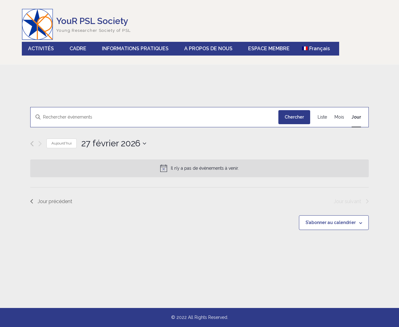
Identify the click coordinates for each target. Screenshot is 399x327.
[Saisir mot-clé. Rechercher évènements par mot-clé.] (154, 117)
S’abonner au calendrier (330, 222)
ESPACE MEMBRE (269, 48)
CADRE (78, 48)
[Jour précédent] (32, 144)
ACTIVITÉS (41, 48)
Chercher (294, 117)
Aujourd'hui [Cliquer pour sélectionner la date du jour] (61, 143)
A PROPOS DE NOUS (208, 48)
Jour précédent (51, 201)
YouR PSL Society (92, 21)
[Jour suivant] (40, 144)
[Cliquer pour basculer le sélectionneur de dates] (113, 143)
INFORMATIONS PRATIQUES (135, 48)
